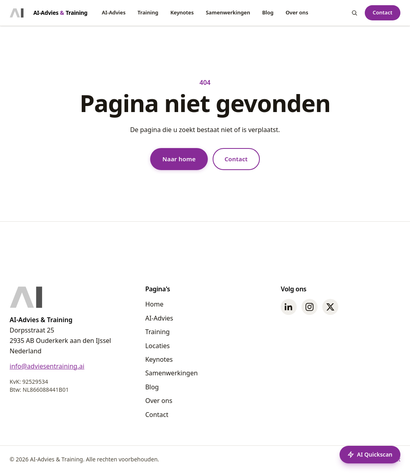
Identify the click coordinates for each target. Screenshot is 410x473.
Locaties (157, 345)
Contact (382, 12)
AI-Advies (113, 12)
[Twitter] (330, 307)
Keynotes (182, 12)
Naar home (178, 159)
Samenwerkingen (228, 12)
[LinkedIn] (289, 307)
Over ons (296, 12)
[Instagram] (309, 307)
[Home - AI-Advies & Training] (48, 13)
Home (154, 304)
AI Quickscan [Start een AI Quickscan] (370, 454)
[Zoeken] (354, 13)
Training (148, 12)
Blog (267, 12)
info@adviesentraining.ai (47, 366)
